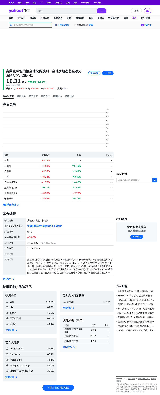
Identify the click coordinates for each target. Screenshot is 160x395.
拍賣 (68, 3)
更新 (91, 25)
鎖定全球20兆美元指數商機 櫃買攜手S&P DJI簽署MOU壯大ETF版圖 (137, 313)
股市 (27, 3)
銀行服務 (145, 18)
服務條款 (131, 379)
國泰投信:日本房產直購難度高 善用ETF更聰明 (137, 321)
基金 (134, 18)
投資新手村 (113, 18)
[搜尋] (101, 10)
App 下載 (97, 3)
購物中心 (59, 3)
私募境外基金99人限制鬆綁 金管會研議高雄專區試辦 (137, 317)
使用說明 (141, 392)
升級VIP (147, 25)
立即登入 (137, 237)
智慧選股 (58, 18)
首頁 (11, 3)
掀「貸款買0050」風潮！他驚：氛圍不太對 (137, 308)
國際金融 (80, 18)
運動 (34, 3)
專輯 (126, 18)
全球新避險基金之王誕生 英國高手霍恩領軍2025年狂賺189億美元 (137, 291)
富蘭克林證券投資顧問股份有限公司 (44, 226)
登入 (136, 10)
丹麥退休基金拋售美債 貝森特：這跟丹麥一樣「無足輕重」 (137, 304)
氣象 (75, 3)
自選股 (33, 18)
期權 (69, 18)
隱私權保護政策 (144, 379)
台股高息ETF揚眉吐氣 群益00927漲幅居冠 (137, 299)
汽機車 (49, 3)
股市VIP (21, 18)
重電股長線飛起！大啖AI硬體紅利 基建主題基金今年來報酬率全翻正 (137, 326)
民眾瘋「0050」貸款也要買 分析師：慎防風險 (137, 295)
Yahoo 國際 (85, 3)
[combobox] (66, 10)
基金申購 (94, 73)
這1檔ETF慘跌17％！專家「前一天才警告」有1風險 (137, 330)
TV (41, 3)
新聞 (19, 3)
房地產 (100, 18)
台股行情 (45, 18)
